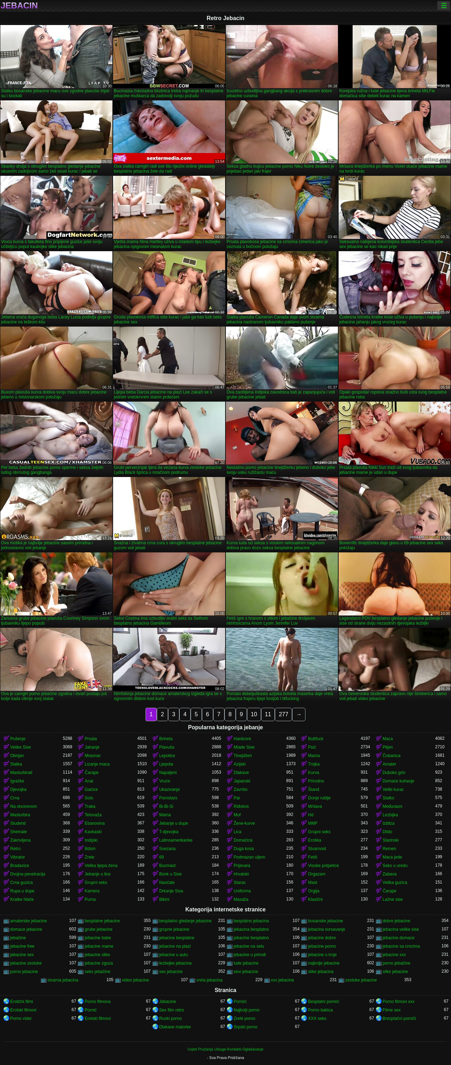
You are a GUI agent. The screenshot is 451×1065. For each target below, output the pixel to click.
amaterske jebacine (28, 920)
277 (283, 714)
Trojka (314, 764)
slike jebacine (395, 971)
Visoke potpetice (323, 865)
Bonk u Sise (170, 874)
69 (161, 857)
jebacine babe (98, 937)
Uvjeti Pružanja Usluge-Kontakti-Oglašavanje (225, 1049)
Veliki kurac (393, 789)
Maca (388, 738)
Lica (237, 831)
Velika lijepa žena (101, 865)
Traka (90, 806)
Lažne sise (393, 899)
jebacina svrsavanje (326, 929)
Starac (240, 882)
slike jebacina (320, 971)
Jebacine (167, 1001)
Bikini (164, 899)
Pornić (91, 1010)
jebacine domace (399, 937)
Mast (312, 882)
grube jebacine (98, 929)
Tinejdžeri (243, 755)
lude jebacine (246, 963)
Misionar (92, 755)
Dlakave (241, 772)
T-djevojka (169, 831)
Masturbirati (21, 772)
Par (237, 797)
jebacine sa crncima (401, 946)
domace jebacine (26, 929)
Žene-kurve (244, 823)
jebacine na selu (249, 946)
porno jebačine (396, 963)
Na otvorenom (23, 806)
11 (268, 714)
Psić (312, 747)
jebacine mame (99, 946)
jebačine (18, 937)
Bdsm (90, 848)
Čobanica (392, 755)
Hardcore (242, 738)
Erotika (314, 840)
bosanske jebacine (325, 920)
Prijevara (242, 865)
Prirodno (316, 781)
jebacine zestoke (26, 963)
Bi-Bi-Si (166, 806)
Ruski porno (170, 1018)
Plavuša (166, 747)
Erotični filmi (21, 1001)
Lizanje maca (97, 764)
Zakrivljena (20, 840)
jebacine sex (22, 954)
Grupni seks (319, 831)
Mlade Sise (244, 747)
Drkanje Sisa (171, 890)
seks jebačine (97, 971)
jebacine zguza (99, 963)
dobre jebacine (396, 920)
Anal (89, 781)
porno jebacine (24, 971)
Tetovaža (93, 814)
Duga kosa (244, 848)
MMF (312, 823)
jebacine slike (97, 954)
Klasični (315, 899)
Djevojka (18, 789)
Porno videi (20, 1018)
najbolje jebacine (323, 963)
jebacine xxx (394, 954)
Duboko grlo (394, 772)
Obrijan (17, 755)
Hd (310, 814)
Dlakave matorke (175, 1026)
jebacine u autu (173, 954)
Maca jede (392, 857)
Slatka (16, 764)
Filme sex (392, 1010)
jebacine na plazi (175, 946)
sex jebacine (171, 971)
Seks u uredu (395, 865)
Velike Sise (20, 747)
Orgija (313, 890)
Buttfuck (315, 738)
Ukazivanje (169, 789)
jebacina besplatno (251, 929)
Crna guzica (21, 882)
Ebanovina (95, 823)
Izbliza (389, 823)
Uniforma (242, 890)
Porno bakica (320, 1010)
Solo (89, 797)
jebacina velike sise (401, 929)
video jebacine (135, 980)
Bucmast (167, 865)
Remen (389, 848)
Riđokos (241, 806)
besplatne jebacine (102, 920)
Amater (389, 764)
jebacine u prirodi (250, 954)
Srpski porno (245, 1026)
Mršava (315, 806)
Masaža (241, 899)
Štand (313, 789)
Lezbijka (390, 814)
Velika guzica (395, 882)
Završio (240, 789)
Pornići (240, 1001)
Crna (14, 797)
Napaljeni (168, 772)
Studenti (18, 823)
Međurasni (392, 806)
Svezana (167, 848)
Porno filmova (97, 1001)
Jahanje (92, 747)
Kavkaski (93, 831)
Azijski (240, 764)
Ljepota (166, 764)
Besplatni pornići (323, 1001)
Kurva (313, 772)
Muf (237, 814)
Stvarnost (317, 848)
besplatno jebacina (251, 920)
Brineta (166, 738)
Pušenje (17, 738)
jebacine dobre (322, 937)
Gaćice (91, 789)
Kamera (92, 890)
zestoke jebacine (361, 980)
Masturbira (20, 814)
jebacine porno (322, 946)
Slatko (388, 797)
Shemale (18, 831)
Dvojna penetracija (27, 874)
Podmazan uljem (249, 857)
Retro (15, 848)
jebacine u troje (322, 954)
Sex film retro (171, 1010)
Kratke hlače (22, 899)
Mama (314, 755)
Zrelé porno (244, 1018)
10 (254, 714)
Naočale (167, 882)
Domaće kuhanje (398, 781)
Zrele (89, 857)
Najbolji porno (246, 1010)
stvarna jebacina (63, 980)
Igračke (17, 781)
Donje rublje (319, 797)
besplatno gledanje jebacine (185, 920)
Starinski (391, 840)
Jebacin (19, 5)
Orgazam (316, 874)
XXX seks (317, 1018)
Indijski (91, 840)
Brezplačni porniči (399, 1018)
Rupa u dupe (22, 890)
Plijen (388, 747)
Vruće (164, 781)
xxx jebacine (282, 980)
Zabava (390, 874)
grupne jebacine (174, 929)
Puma (90, 899)
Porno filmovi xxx (399, 1001)
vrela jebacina (209, 980)
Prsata (91, 738)
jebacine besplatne (176, 937)
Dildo (387, 831)
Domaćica (243, 840)
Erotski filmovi (23, 1010)
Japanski (242, 781)
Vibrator (17, 857)
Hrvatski (241, 874)
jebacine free (22, 946)
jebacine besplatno (251, 937)
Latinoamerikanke (176, 840)
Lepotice (167, 755)
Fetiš (312, 857)
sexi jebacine (246, 971)
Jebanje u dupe (173, 823)
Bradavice (19, 865)
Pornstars (168, 797)
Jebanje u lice (97, 874)
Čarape (91, 772)
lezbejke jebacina (175, 963)
